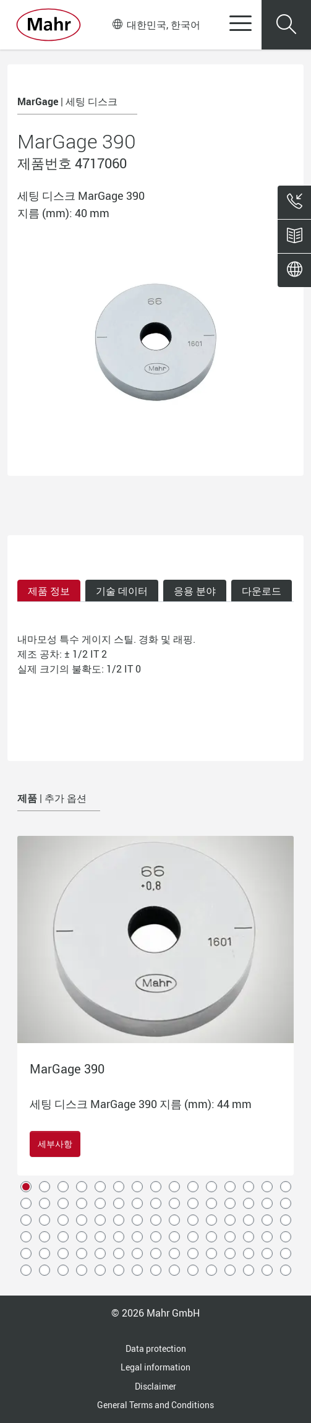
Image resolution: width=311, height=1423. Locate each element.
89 (267, 1270)
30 (285, 1203)
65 (100, 1253)
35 (100, 1220)
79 (81, 1270)
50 (100, 1236)
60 (285, 1236)
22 (137, 1203)
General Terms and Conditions (155, 1405)
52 (137, 1236)
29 (267, 1203)
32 (44, 1220)
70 (193, 1253)
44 (267, 1220)
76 (26, 1270)
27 (230, 1203)
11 (211, 1186)
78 (63, 1270)
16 (26, 1203)
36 (118, 1220)
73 (248, 1253)
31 (26, 1220)
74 (267, 1253)
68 (156, 1253)
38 (156, 1220)
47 (44, 1236)
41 (211, 1220)
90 (285, 1270)
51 (118, 1236)
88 (248, 1270)
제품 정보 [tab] (49, 591)
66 (118, 1253)
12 (230, 1186)
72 (230, 1253)
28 (248, 1203)
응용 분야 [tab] (195, 591)
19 (81, 1203)
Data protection (156, 1348)
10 (193, 1186)
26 (211, 1203)
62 (44, 1253)
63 (63, 1253)
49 (81, 1236)
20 (100, 1203)
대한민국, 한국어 (156, 24)
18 (63, 1203)
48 (63, 1236)
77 (44, 1270)
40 (193, 1220)
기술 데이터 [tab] (122, 591)
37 (137, 1220)
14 (267, 1186)
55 (193, 1236)
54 (174, 1236)
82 (137, 1270)
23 (156, 1203)
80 (100, 1270)
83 (156, 1270)
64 (81, 1253)
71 (211, 1253)
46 (26, 1236)
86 (211, 1270)
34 (81, 1220)
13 (248, 1186)
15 (285, 1186)
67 (137, 1253)
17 (44, 1203)
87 (230, 1270)
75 (285, 1253)
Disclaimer (155, 1386)
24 (174, 1203)
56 (211, 1236)
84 (174, 1270)
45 (285, 1220)
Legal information (155, 1367)
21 (118, 1203)
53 (156, 1236)
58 (248, 1236)
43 (248, 1220)
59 (267, 1236)
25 (193, 1203)
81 (118, 1270)
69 (174, 1253)
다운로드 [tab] (261, 591)
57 (230, 1236)
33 (63, 1220)
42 (230, 1220)
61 (26, 1253)
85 (193, 1270)
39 (174, 1220)
